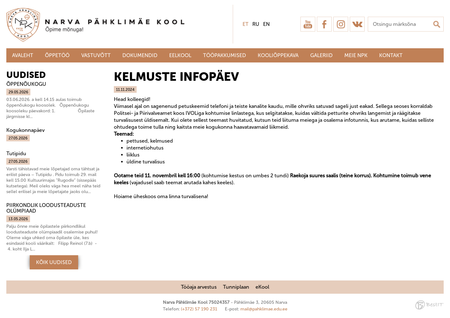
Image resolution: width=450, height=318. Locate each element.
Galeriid (321, 55)
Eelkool (180, 55)
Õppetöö (57, 55)
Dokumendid (139, 55)
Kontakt (391, 55)
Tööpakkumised (224, 55)
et (246, 24)
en (266, 24)
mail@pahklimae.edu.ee (263, 309)
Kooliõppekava (278, 55)
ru (255, 24)
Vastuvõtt (96, 55)
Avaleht (22, 55)
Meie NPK (355, 55)
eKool (262, 287)
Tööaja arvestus (199, 287)
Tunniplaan (236, 287)
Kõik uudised (54, 262)
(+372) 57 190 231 (199, 309)
